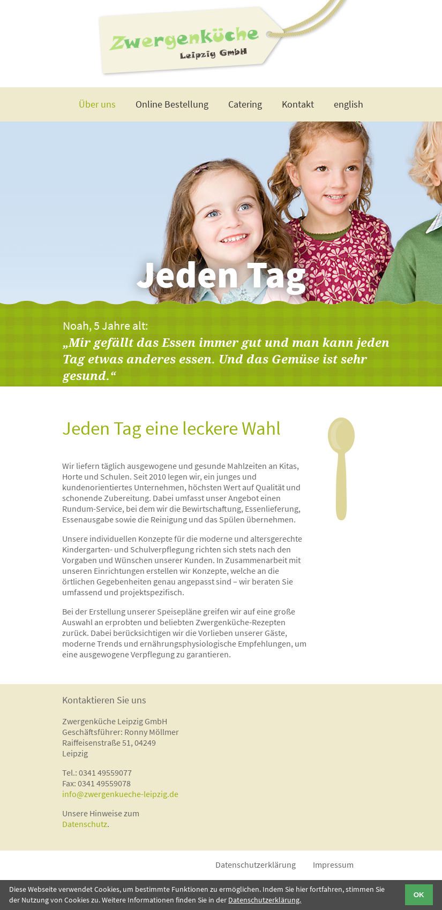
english (348, 104)
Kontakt (298, 104)
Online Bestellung (172, 104)
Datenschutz (84, 823)
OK (419, 895)
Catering (245, 104)
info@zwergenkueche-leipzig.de (120, 793)
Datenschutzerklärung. (264, 900)
